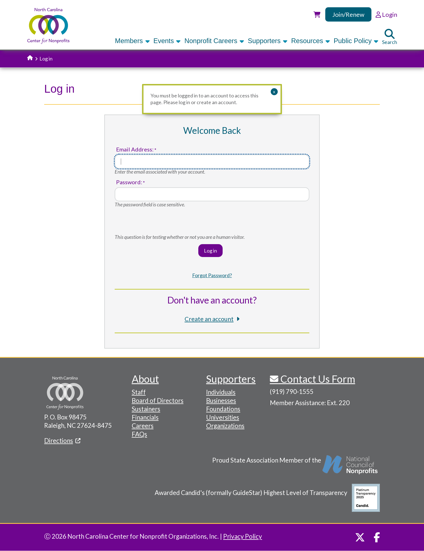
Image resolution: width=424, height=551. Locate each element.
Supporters (268, 41)
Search (389, 37)
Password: (129, 182)
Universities (222, 417)
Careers (143, 425)
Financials (145, 417)
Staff (139, 392)
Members (132, 41)
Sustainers (146, 409)
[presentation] (157, 223)
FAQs (139, 434)
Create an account (209, 319)
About (145, 379)
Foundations (223, 409)
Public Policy (356, 41)
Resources (310, 41)
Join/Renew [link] (348, 14)
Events (167, 41)
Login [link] (386, 14)
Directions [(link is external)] (62, 440)
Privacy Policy (242, 536)
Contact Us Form (316, 379)
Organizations (225, 425)
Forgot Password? (212, 275)
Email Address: (135, 149)
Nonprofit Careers (214, 41)
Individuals (220, 392)
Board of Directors (157, 400)
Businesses (221, 400)
